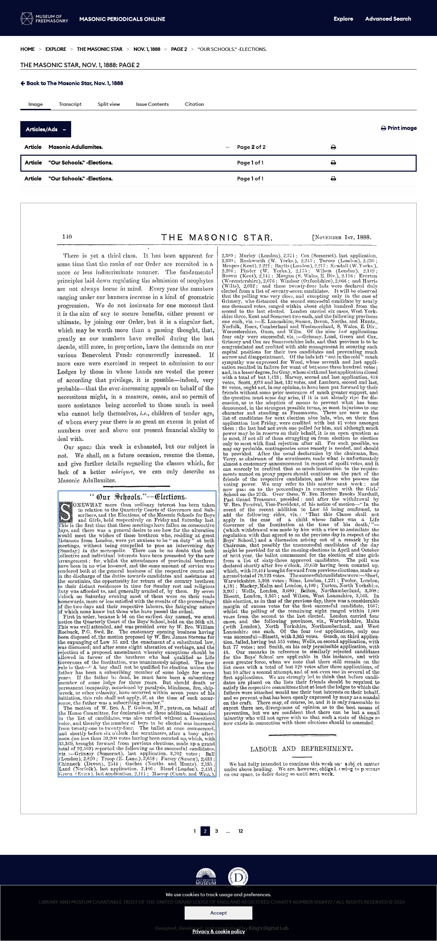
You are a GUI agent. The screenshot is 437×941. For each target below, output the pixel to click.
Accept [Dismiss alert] (218, 913)
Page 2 (179, 49)
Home (27, 49)
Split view (109, 104)
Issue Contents (152, 104)
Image (35, 104)
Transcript (70, 104)
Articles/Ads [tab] (41, 129)
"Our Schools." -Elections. (80, 162)
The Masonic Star (99, 49)
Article (32, 146)
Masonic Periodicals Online (122, 19)
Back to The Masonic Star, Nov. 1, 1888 (71, 83)
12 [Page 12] (240, 831)
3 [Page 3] (216, 831)
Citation (194, 104)
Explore (343, 18)
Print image (399, 127)
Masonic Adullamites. (75, 146)
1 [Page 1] (194, 831)
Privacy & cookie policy (218, 931)
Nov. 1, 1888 (146, 49)
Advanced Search (388, 18)
